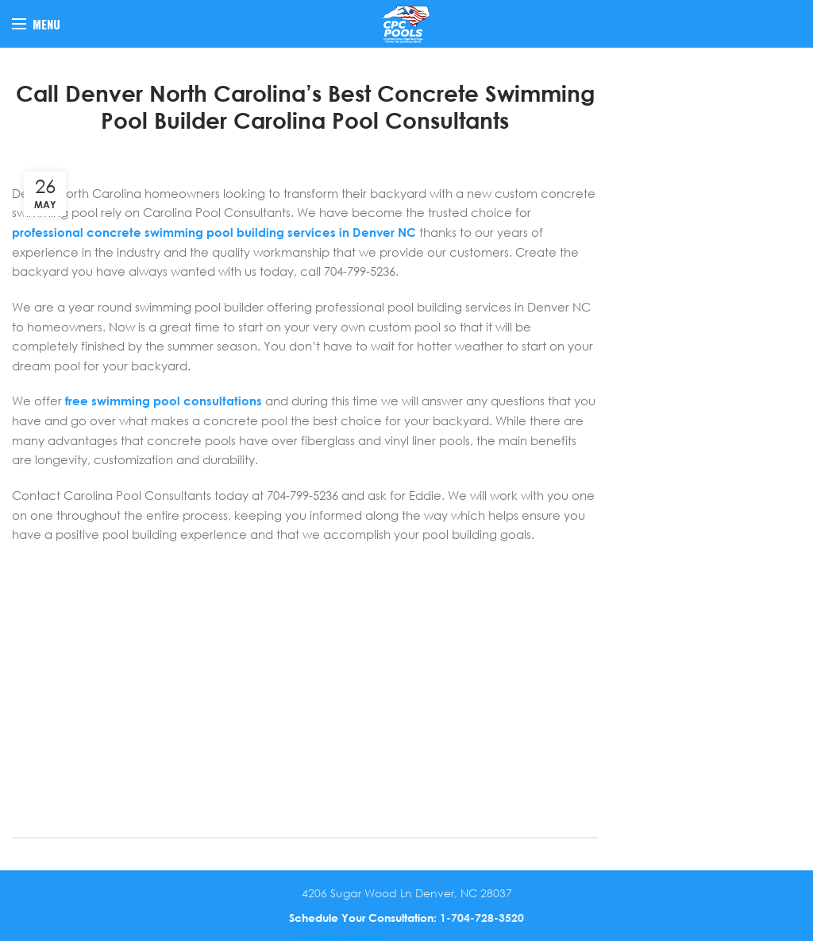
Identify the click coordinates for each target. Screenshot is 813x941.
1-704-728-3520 (482, 917)
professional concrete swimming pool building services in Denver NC (214, 232)
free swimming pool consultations (163, 400)
